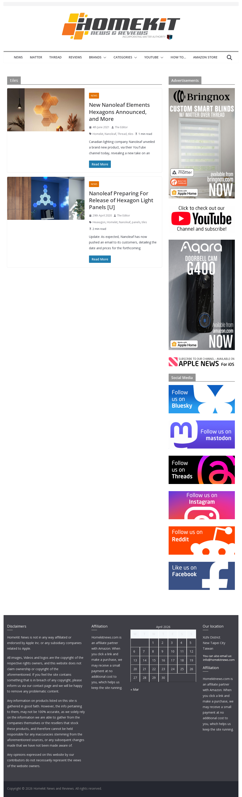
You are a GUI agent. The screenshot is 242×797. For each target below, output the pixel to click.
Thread (55, 57)
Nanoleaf (110, 134)
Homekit (98, 134)
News (18, 57)
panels (136, 222)
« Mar (134, 689)
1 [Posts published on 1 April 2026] (153, 642)
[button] (103, 57)
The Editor (121, 127)
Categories (123, 57)
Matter (36, 57)
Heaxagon (99, 222)
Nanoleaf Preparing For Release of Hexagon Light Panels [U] (121, 200)
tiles (130, 134)
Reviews (75, 57)
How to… (178, 57)
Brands (95, 57)
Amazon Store (205, 57)
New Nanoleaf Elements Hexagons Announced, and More (119, 111)
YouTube (151, 57)
